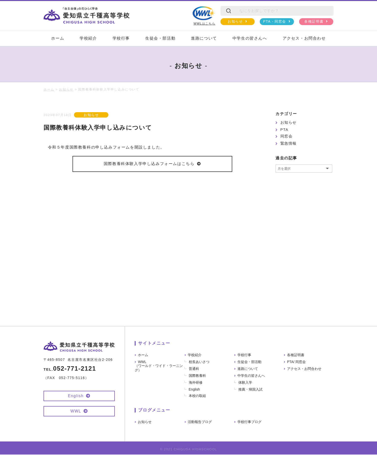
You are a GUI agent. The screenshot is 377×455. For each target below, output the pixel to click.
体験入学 (245, 383)
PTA (284, 129)
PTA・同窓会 (274, 21)
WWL (75, 412)
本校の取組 (197, 396)
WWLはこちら (204, 15)
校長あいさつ (199, 362)
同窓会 (286, 136)
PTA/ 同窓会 (296, 362)
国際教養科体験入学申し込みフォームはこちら (149, 164)
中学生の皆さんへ (249, 38)
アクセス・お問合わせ (304, 38)
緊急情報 (288, 143)
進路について (204, 38)
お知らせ (235, 21)
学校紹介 (88, 38)
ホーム (57, 38)
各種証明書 (313, 21)
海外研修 (196, 383)
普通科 (194, 369)
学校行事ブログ (249, 422)
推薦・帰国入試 (250, 390)
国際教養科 (197, 376)
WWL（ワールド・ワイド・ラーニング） (159, 366)
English (76, 396)
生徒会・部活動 (160, 38)
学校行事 (121, 38)
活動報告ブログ (200, 422)
